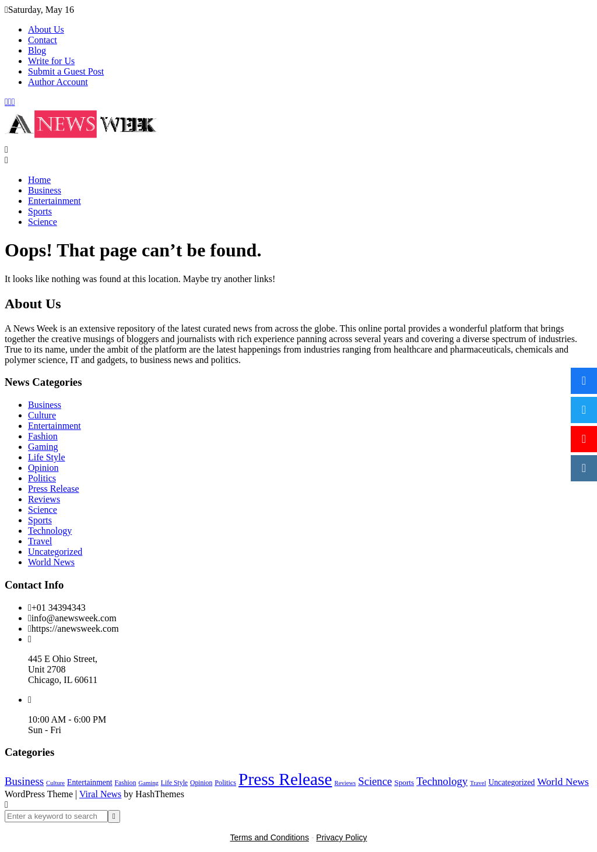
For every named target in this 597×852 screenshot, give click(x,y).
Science (42, 222)
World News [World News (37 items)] (563, 781)
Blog (37, 50)
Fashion (43, 436)
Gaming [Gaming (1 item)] (148, 783)
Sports (40, 211)
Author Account (58, 82)
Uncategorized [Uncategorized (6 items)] (512, 782)
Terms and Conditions (269, 837)
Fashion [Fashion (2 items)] (125, 783)
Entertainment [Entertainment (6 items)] (90, 782)
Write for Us (51, 61)
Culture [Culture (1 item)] (55, 783)
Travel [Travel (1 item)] (478, 783)
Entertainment (54, 201)
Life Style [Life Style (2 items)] (174, 783)
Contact (42, 40)
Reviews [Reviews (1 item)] (345, 783)
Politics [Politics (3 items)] (225, 783)
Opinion (43, 468)
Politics (42, 478)
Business (44, 190)
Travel (40, 541)
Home (39, 180)
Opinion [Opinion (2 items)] (201, 783)
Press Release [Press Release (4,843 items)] (285, 779)
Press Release (53, 489)
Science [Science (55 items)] (375, 781)
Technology (50, 531)
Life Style (46, 457)
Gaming (43, 447)
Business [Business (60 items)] (24, 781)
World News (51, 562)
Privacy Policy (341, 837)
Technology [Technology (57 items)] (442, 781)
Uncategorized (55, 552)
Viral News (100, 794)
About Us (46, 29)
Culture (42, 415)
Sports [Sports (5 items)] (404, 782)
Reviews (44, 499)
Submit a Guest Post (66, 71)
